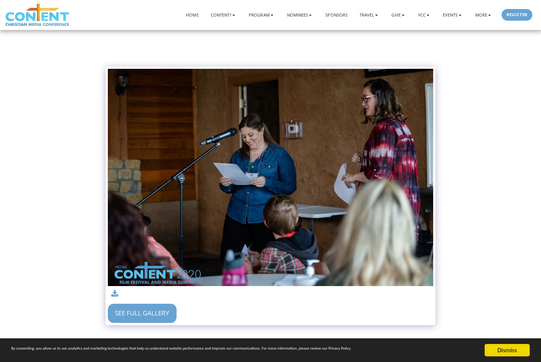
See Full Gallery (142, 313)
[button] (224, 15)
